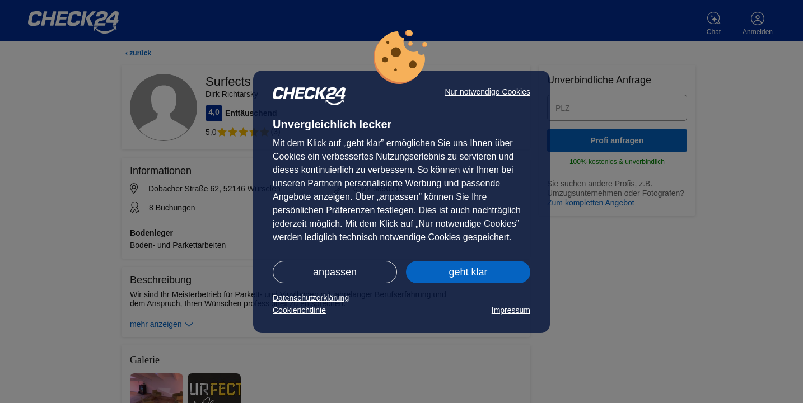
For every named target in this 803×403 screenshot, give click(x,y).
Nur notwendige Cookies (487, 91)
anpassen (335, 272)
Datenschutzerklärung (311, 297)
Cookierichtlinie (299, 310)
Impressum (511, 310)
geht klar (468, 272)
